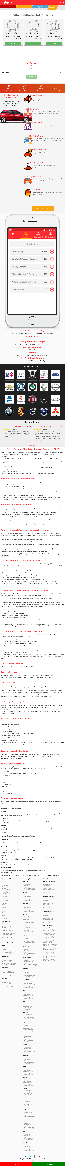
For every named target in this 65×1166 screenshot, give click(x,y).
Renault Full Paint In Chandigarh (49, 955)
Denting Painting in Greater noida (29, 963)
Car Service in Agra (6, 948)
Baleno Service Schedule (7, 929)
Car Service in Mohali (27, 1069)
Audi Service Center (47, 899)
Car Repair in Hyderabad (27, 983)
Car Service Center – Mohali (28, 1074)
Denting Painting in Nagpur (28, 1093)
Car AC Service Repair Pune (28, 1138)
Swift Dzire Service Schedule (7, 927)
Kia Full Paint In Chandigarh (48, 942)
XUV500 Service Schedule (7, 940)
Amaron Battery (5, 900)
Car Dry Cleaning (5, 892)
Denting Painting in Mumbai (28, 1082)
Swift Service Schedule (6, 926)
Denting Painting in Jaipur (27, 1006)
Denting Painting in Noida (28, 1104)
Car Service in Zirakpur (27, 1145)
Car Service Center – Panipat (28, 1128)
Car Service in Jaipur (26, 1003)
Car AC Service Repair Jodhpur (28, 1029)
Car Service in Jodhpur (27, 1025)
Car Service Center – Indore (28, 998)
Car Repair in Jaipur (26, 1005)
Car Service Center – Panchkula (29, 1117)
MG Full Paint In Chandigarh (48, 949)
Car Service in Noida (26, 1101)
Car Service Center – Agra (7, 953)
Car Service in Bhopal (27, 895)
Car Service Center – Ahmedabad (8, 964)
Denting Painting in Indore (28, 995)
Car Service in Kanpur (27, 1036)
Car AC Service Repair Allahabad (8, 974)
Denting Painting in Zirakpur (28, 1147)
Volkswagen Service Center (48, 907)
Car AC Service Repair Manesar (29, 1062)
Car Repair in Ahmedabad (7, 960)
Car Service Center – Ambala (7, 986)
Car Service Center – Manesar (28, 1063)
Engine (3, 912)
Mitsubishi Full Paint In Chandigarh (49, 951)
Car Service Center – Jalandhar (28, 1020)
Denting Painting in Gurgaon (28, 973)
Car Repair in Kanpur (27, 1037)
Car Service (4, 886)
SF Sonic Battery (5, 901)
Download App (5, 884)
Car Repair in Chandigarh (27, 907)
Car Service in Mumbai (27, 1079)
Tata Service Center (46, 892)
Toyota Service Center (47, 893)
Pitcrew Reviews (32, 422)
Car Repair (4, 888)
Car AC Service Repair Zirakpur (29, 1149)
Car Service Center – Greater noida (29, 965)
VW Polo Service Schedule (7, 937)
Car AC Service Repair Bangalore (29, 888)
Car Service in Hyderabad (27, 982)
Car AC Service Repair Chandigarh (29, 910)
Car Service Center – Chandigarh (29, 911)
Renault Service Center (47, 891)
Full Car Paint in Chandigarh (48, 927)
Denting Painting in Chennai (28, 919)
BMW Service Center (47, 900)
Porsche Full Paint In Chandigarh (49, 953)
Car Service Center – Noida (28, 1107)
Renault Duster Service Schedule (8, 936)
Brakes (3, 904)
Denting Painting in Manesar (28, 1060)
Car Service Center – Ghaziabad (29, 954)
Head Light (4, 910)
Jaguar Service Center (47, 901)
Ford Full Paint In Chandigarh (48, 936)
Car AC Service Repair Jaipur (28, 1007)
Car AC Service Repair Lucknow (29, 1051)
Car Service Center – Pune (28, 1139)
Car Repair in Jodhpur (27, 1026)
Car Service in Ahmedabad (7, 959)
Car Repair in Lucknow (27, 1048)
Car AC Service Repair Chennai (28, 920)
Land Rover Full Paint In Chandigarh (50, 944)
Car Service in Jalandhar (27, 1014)
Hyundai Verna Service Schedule (8, 933)
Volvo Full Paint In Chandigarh (49, 962)
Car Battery (4, 897)
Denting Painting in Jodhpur (28, 1028)
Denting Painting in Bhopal (28, 897)
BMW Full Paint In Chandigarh (49, 930)
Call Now (16, 1164)
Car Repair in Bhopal (27, 896)
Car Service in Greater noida (28, 960)
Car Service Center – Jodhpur (28, 1031)
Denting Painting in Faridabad (28, 941)
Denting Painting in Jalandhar (28, 1017)
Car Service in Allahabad (7, 970)
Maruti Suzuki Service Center (48, 889)
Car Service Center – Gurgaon (28, 976)
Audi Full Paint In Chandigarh (48, 929)
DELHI (30, 426)
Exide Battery (4, 899)
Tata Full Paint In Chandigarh (48, 957)
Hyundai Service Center (47, 888)
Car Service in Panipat (27, 1123)
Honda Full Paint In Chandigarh (49, 937)
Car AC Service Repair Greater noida (30, 964)
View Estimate (49, 1164)
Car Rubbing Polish (6, 893)
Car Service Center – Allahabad (8, 975)
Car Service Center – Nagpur (28, 1096)
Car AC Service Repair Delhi (28, 931)
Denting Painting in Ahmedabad (8, 961)
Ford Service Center (47, 885)
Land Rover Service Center (48, 903)
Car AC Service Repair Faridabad (29, 942)
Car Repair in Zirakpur (27, 1146)
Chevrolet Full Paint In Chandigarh (49, 931)
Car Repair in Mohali (26, 1070)
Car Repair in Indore (26, 994)
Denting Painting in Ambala (7, 983)
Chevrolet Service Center (47, 884)
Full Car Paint (4, 896)
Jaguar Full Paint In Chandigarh (49, 940)
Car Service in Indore (27, 992)
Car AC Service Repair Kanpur (28, 1040)
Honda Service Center (47, 887)
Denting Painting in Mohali (28, 1071)
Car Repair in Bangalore (27, 885)
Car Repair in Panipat (27, 1124)
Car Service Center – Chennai (28, 922)
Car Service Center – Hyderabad (29, 987)
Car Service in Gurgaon (27, 971)
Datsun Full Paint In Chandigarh (49, 933)
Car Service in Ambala (6, 980)
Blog (3, 882)
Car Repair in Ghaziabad (27, 950)
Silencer (3, 915)
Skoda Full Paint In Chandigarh (49, 956)
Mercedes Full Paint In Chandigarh (49, 948)
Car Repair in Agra (5, 949)
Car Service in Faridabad (27, 938)
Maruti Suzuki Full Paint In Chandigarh (50, 946)
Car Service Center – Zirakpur (28, 1150)
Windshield (4, 918)
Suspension (4, 907)
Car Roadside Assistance (7, 895)
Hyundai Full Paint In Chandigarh (49, 938)
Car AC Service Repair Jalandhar (29, 1018)
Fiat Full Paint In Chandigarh (48, 934)
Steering (3, 914)
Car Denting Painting (6, 891)
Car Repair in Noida (26, 1103)
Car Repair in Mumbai (27, 1081)
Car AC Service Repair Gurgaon (29, 975)
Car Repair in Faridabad (27, 939)
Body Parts (4, 916)
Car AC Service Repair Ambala (8, 985)
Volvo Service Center (47, 908)
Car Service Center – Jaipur (28, 1009)
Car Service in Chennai (27, 916)
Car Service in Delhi (26, 927)
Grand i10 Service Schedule (7, 930)
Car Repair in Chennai (27, 918)
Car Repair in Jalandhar (27, 1016)
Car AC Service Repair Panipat (28, 1127)
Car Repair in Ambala (6, 982)
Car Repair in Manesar (27, 1059)
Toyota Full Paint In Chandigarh (49, 959)
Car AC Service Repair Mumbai (28, 1084)
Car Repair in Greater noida (28, 961)
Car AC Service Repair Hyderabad (29, 986)
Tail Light (4, 911)
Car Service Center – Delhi (28, 933)
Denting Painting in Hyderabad (29, 984)
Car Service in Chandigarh (28, 906)
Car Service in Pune (26, 1134)
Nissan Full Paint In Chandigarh (49, 952)
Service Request (5, 881)
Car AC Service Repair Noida (28, 1105)
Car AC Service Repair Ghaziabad (29, 953)
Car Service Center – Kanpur (28, 1041)
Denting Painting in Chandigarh (29, 908)
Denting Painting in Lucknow (28, 1050)
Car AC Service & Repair (6, 889)
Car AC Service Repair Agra (7, 952)
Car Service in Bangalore (27, 884)
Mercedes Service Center (48, 904)
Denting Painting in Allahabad (8, 972)
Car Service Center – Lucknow (28, 1052)
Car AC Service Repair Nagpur (28, 1094)
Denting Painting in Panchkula (28, 1115)
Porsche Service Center (47, 906)
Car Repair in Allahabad (6, 971)
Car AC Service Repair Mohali (28, 1073)
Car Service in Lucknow (27, 1047)
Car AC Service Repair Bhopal (28, 899)
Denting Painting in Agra (7, 951)
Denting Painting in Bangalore (28, 887)
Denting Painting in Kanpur (28, 1039)
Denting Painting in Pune (27, 1137)
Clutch (3, 906)
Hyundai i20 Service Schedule (8, 931)
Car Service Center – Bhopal (28, 900)
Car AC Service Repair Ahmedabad (9, 963)
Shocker (3, 908)
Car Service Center (5, 885)
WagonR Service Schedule (7, 923)
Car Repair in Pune (26, 1135)
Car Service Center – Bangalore (29, 889)
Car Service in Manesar (27, 1058)
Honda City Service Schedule (7, 934)
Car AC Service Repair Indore (28, 997)
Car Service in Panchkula (27, 1112)
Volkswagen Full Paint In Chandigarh (50, 960)
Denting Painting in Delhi (27, 930)
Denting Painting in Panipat (28, 1126)
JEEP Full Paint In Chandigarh (48, 941)
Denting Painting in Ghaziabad (28, 952)
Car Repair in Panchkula (27, 1113)
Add (13, 43)
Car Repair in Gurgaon (27, 972)
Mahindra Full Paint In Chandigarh (49, 945)
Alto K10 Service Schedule (7, 925)
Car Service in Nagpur (27, 1090)
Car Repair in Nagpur (27, 1092)
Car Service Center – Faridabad (29, 944)
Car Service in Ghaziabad (27, 949)
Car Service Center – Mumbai (28, 1085)
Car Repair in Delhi (26, 929)
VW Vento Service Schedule (7, 938)
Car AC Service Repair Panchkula (29, 1116)
